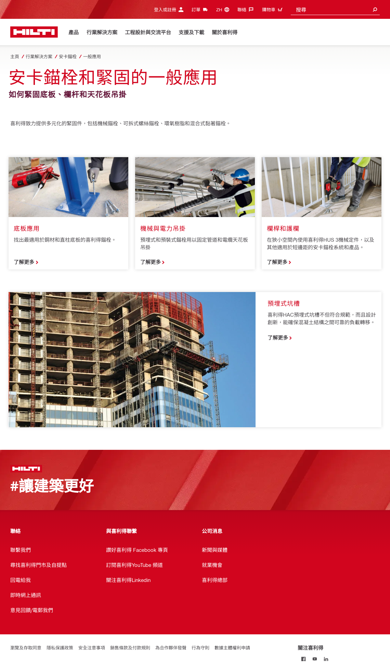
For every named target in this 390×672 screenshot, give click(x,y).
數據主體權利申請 (232, 647)
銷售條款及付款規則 (130, 647)
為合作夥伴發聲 (170, 647)
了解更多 (24, 262)
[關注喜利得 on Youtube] (314, 658)
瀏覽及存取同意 (25, 647)
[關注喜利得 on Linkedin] (326, 658)
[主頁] (34, 32)
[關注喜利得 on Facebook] (303, 658)
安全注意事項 (91, 647)
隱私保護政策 (60, 647)
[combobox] (335, 9)
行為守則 (200, 647)
